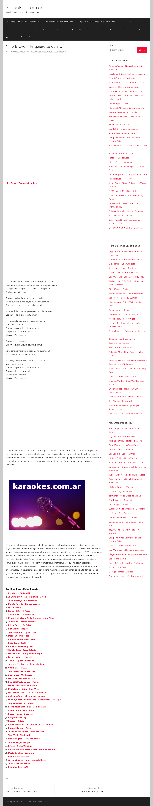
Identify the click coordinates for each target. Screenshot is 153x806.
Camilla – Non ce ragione (20, 646)
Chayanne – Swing (17, 717)
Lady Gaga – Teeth (17, 643)
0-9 (122, 21)
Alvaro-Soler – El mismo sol (21, 614)
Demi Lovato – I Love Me (20, 657)
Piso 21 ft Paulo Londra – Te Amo (24, 682)
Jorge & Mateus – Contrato (21, 703)
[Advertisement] (54, 78)
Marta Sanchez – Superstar (21, 753)
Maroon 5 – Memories (18, 636)
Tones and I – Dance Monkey (22, 621)
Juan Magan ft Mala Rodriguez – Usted (27, 597)
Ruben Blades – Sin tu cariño (22, 639)
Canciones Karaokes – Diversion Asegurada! (48, 51)
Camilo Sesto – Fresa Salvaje (22, 650)
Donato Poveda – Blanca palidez (24, 604)
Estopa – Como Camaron (20, 746)
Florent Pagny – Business (20, 714)
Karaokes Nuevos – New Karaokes (22, 21)
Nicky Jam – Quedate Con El (22, 678)
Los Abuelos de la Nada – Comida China (27, 707)
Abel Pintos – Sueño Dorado (21, 710)
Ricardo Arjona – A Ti (18, 767)
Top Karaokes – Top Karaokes (59, 21)
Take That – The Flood (19, 735)
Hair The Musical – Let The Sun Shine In (27, 692)
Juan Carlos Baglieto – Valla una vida (26, 732)
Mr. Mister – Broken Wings (20, 593)
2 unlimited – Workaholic (20, 675)
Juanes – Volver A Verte (19, 763)
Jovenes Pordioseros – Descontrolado (26, 664)
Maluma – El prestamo (19, 756)
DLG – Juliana (14, 607)
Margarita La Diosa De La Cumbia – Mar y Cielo (31, 618)
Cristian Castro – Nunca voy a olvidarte (27, 760)
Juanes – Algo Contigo (19, 742)
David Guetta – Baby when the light (25, 653)
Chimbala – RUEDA (17, 668)
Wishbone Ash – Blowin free (21, 671)
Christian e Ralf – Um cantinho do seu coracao (30, 724)
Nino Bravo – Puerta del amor (22, 685)
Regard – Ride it (16, 721)
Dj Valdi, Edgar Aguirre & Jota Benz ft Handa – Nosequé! (35, 700)
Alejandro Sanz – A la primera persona (26, 696)
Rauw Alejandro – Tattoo (20, 728)
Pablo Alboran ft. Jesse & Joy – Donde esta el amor (32, 749)
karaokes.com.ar (24, 7)
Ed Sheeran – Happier (18, 629)
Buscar (112, 45)
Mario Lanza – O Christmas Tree (23, 689)
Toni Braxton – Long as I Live (22, 632)
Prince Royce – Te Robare (20, 625)
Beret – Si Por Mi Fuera (19, 611)
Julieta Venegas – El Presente (22, 600)
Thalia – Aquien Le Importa (21, 661)
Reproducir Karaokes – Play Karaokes (97, 21)
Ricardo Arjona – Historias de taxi (24, 739)
